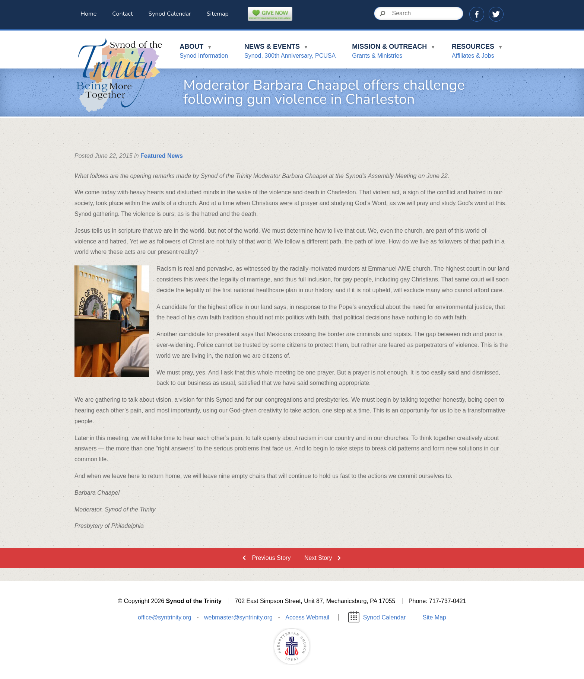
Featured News (161, 156)
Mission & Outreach (393, 52)
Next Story (318, 558)
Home (88, 14)
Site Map (434, 618)
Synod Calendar (170, 14)
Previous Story (271, 558)
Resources (477, 52)
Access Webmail (307, 618)
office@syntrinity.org (164, 618)
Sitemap (218, 14)
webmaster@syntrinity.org (238, 618)
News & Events (290, 52)
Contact (122, 14)
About (204, 52)
